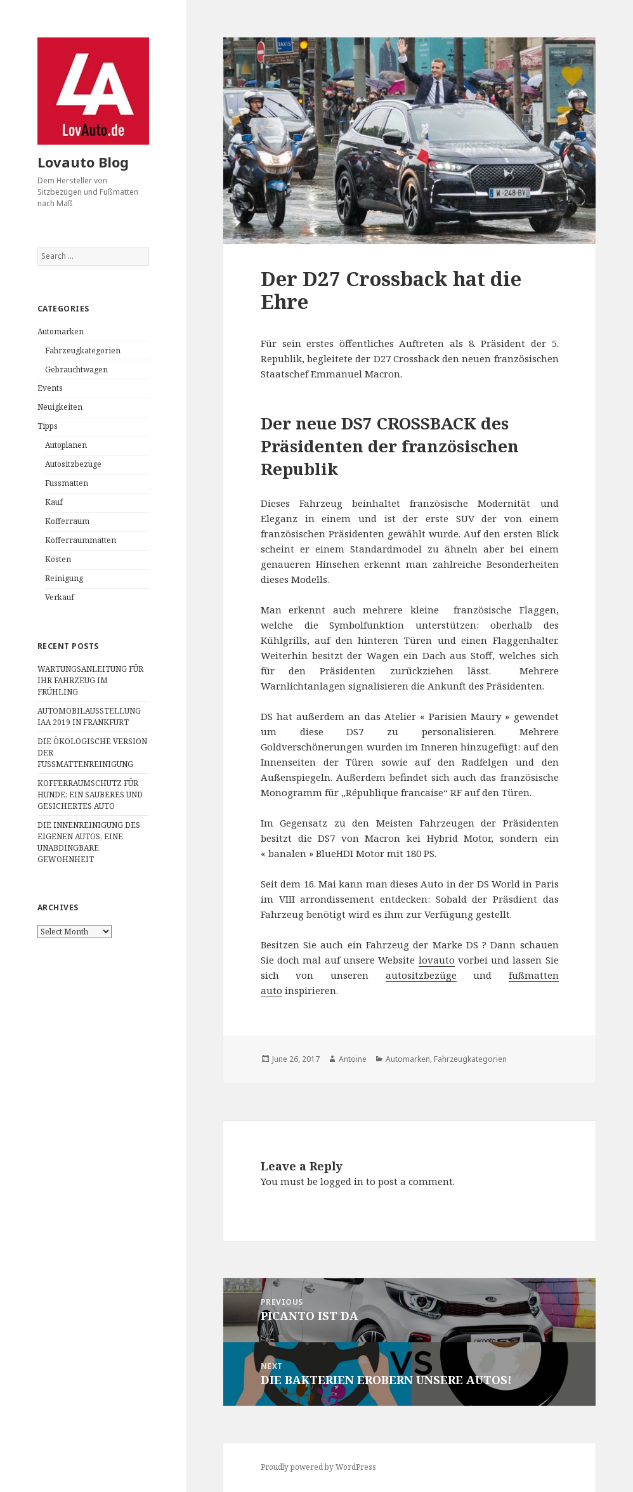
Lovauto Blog (83, 161)
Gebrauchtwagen (76, 369)
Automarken (60, 331)
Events (50, 388)
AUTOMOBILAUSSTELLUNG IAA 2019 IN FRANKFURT (89, 716)
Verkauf (59, 597)
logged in (341, 1181)
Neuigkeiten (59, 407)
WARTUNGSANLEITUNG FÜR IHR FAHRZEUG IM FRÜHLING (90, 680)
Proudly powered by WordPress (318, 1467)
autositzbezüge (421, 975)
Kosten (58, 559)
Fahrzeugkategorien (83, 350)
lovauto (437, 959)
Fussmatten (66, 483)
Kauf (54, 502)
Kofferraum (67, 521)
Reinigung (64, 578)
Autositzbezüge (73, 464)
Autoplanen (66, 445)
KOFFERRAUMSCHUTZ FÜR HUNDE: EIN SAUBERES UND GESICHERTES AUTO (90, 794)
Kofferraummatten (80, 540)
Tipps (47, 426)
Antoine (353, 1059)
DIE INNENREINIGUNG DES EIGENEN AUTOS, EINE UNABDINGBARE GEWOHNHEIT (88, 842)
